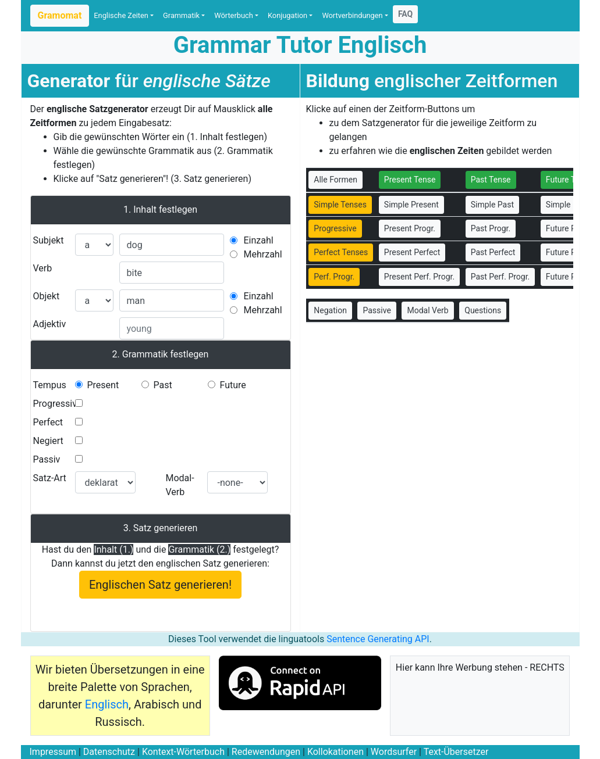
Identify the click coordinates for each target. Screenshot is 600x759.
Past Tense (491, 179)
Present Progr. (409, 228)
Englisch (107, 704)
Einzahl (259, 240)
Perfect (48, 422)
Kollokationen (335, 751)
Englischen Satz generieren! (160, 585)
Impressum (53, 751)
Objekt (46, 296)
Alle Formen (335, 179)
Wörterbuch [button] (233, 15)
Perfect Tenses (341, 252)
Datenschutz (109, 751)
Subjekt (48, 240)
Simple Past (492, 204)
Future (232, 385)
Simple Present (411, 204)
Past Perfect (493, 252)
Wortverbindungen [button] (352, 15)
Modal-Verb (179, 484)
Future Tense (569, 179)
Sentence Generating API (377, 639)
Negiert (48, 440)
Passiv (47, 459)
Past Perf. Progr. (500, 276)
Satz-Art (49, 478)
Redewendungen (266, 751)
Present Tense (410, 179)
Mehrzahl (263, 254)
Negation (330, 310)
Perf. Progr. (334, 276)
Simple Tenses (340, 204)
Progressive (57, 403)
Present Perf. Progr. (419, 276)
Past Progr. (491, 228)
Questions (482, 310)
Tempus (49, 385)
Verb (42, 268)
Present (103, 385)
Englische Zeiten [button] (121, 15)
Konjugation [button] (287, 15)
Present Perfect (412, 252)
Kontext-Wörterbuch (183, 751)
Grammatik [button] (181, 15)
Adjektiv (49, 324)
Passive (376, 310)
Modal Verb (427, 310)
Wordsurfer (394, 751)
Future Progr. (569, 228)
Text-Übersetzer (456, 751)
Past (162, 385)
